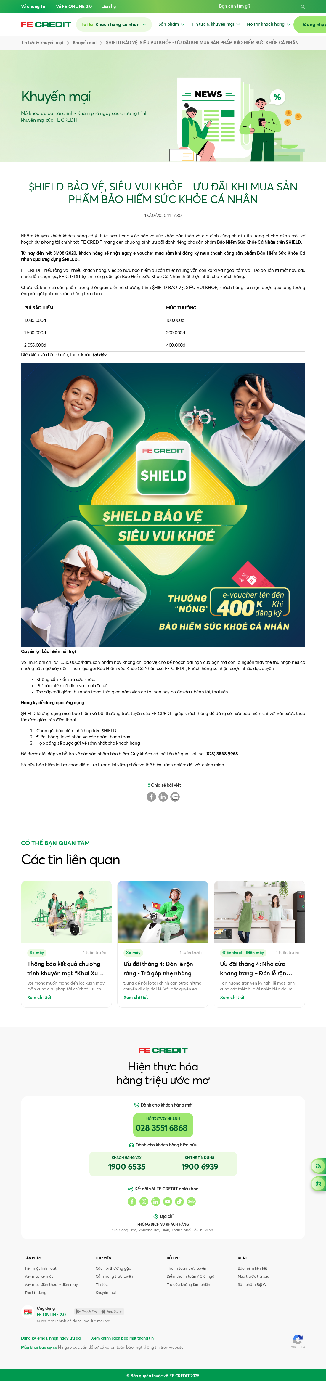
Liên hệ (108, 6)
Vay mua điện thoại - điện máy (51, 1285)
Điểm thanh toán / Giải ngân (192, 1277)
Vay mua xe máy (39, 1277)
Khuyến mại (106, 1293)
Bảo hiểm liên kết (252, 1269)
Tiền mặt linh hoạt (41, 1269)
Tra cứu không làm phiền (188, 1285)
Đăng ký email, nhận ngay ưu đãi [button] (51, 1338)
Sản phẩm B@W (252, 1285)
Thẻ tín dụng (35, 1293)
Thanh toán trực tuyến (186, 1269)
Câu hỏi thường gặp (113, 1269)
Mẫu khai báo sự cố (39, 1347)
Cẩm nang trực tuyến (114, 1277)
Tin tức (102, 1285)
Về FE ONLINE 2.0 (74, 6)
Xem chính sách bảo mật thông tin (122, 1338)
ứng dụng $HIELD (60, 259)
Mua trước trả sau (253, 1277)
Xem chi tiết (39, 997)
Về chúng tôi (33, 6)
